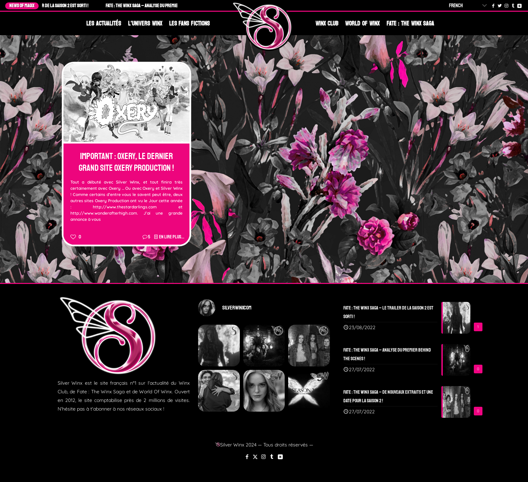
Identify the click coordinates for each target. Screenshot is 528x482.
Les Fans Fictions (189, 23)
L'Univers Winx (145, 23)
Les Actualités (103, 23)
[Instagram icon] (263, 456)
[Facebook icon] (247, 456)
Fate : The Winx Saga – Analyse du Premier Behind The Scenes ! (165, 6)
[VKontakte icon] (280, 456)
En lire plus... (171, 237)
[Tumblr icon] (271, 456)
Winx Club (326, 23)
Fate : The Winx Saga (410, 23)
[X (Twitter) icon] (255, 456)
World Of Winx (362, 23)
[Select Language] (469, 5)
